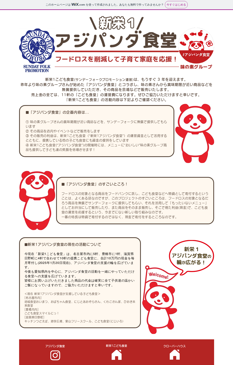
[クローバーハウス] (175, 355)
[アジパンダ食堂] (55, 355)
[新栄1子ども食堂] (117, 355)
